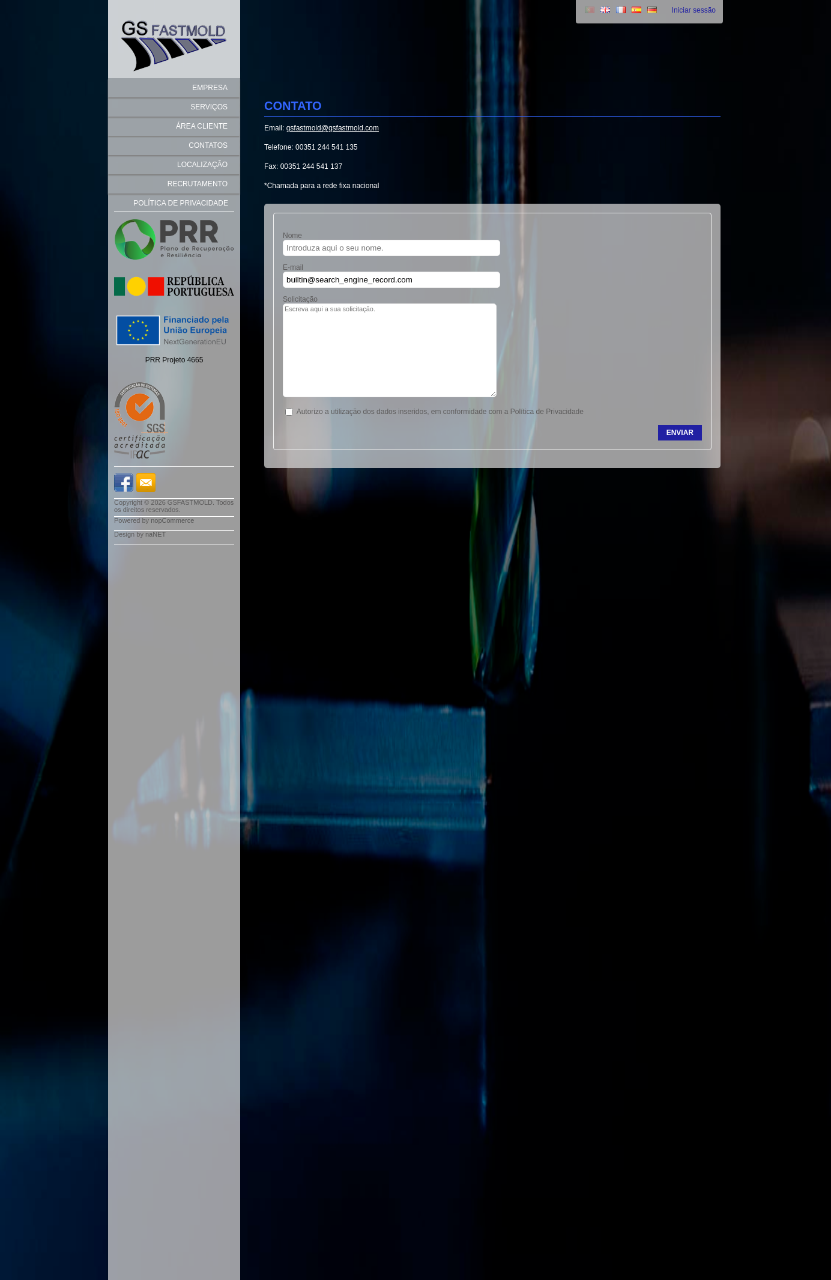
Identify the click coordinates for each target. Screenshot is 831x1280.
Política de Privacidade (180, 203)
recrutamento (198, 184)
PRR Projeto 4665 (174, 360)
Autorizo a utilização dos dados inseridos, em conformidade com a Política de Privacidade (440, 411)
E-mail (293, 267)
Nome (292, 235)
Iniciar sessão (694, 10)
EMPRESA (210, 88)
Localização (202, 164)
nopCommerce (172, 520)
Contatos (208, 145)
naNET (155, 534)
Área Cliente (202, 126)
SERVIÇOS (209, 107)
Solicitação (300, 299)
